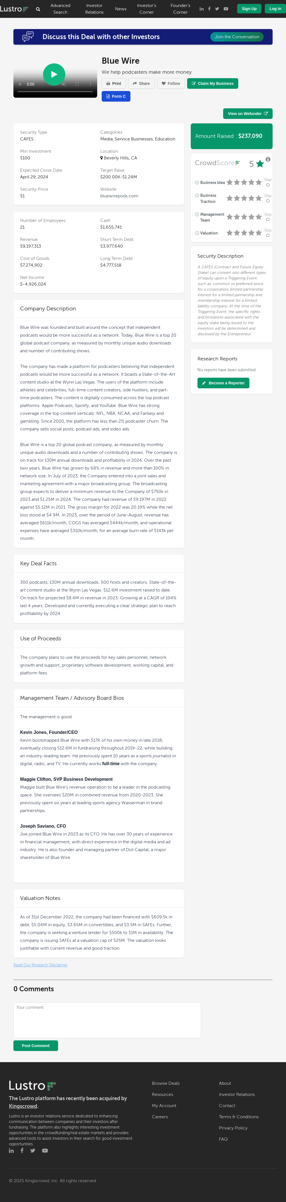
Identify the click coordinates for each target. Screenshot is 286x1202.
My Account (164, 1105)
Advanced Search (60, 9)
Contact (227, 1105)
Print (113, 83)
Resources (162, 1094)
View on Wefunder (248, 113)
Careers (160, 1116)
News (121, 8)
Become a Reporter (223, 383)
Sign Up (249, 8)
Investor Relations (94, 9)
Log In (275, 8)
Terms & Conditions (239, 1116)
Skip (267, 182)
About (225, 1083)
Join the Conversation (237, 36)
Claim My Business (213, 83)
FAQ (223, 1139)
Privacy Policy (233, 1128)
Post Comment (36, 1045)
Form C (116, 96)
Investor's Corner (146, 9)
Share (141, 83)
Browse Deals (166, 1083)
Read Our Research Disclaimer (40, 965)
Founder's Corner (180, 9)
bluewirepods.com (119, 195)
